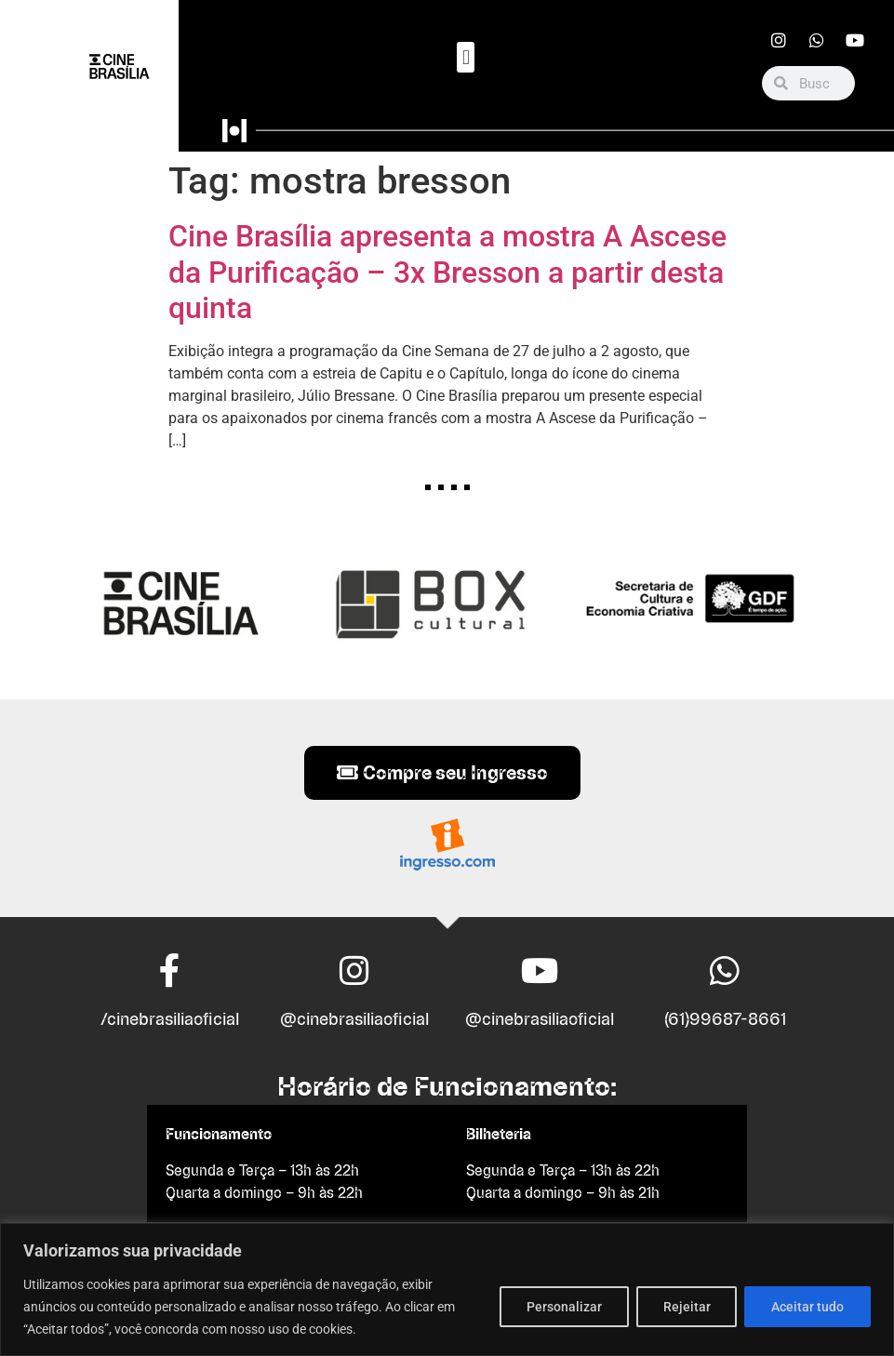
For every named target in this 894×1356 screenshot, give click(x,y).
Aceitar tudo (807, 1306)
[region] (447, 1289)
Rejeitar (686, 1306)
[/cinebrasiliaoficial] (169, 971)
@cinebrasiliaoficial (354, 1018)
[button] (465, 57)
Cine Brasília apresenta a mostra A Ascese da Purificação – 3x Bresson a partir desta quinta (447, 272)
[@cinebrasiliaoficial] (354, 971)
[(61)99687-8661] (724, 971)
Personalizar (563, 1306)
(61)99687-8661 (725, 1018)
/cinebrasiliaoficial (169, 1018)
